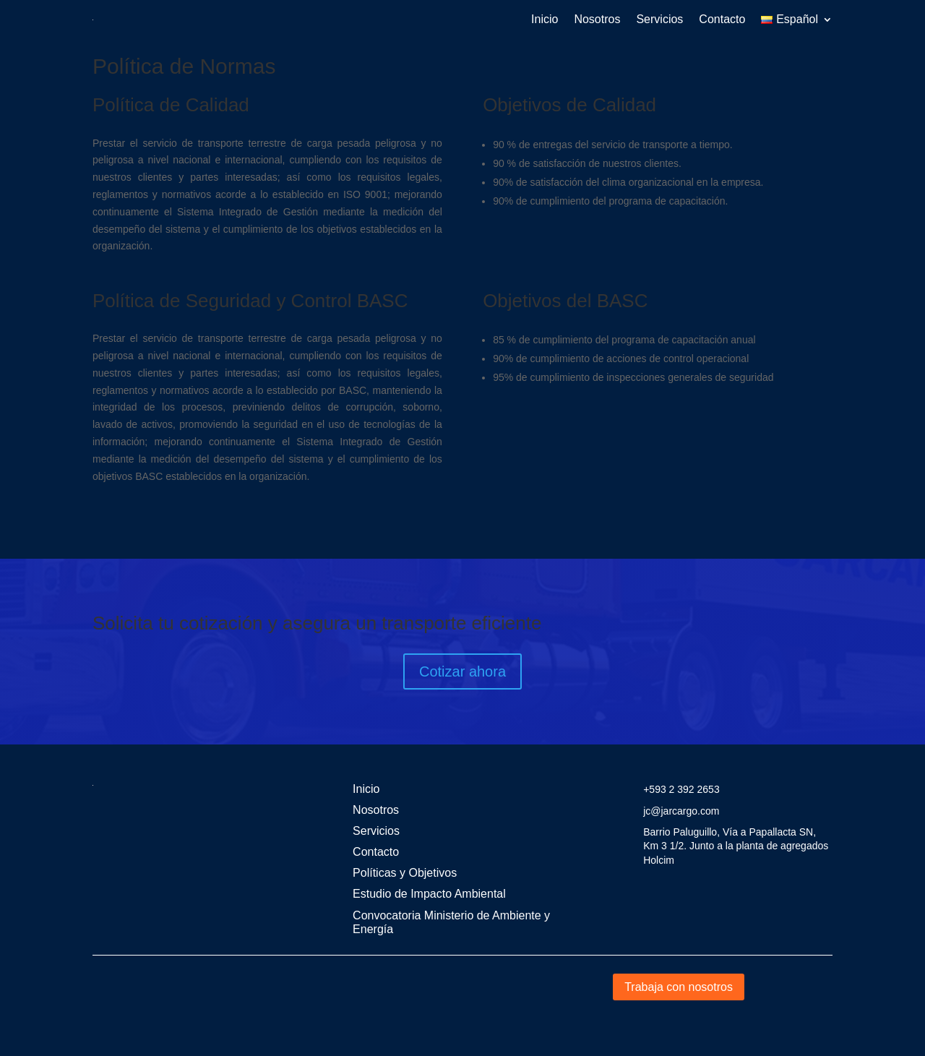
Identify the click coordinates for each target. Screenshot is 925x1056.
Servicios (659, 19)
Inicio (544, 19)
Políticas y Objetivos (405, 873)
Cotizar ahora (462, 671)
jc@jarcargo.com (681, 811)
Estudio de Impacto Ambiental (429, 894)
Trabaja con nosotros (678, 987)
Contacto (722, 19)
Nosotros (597, 19)
